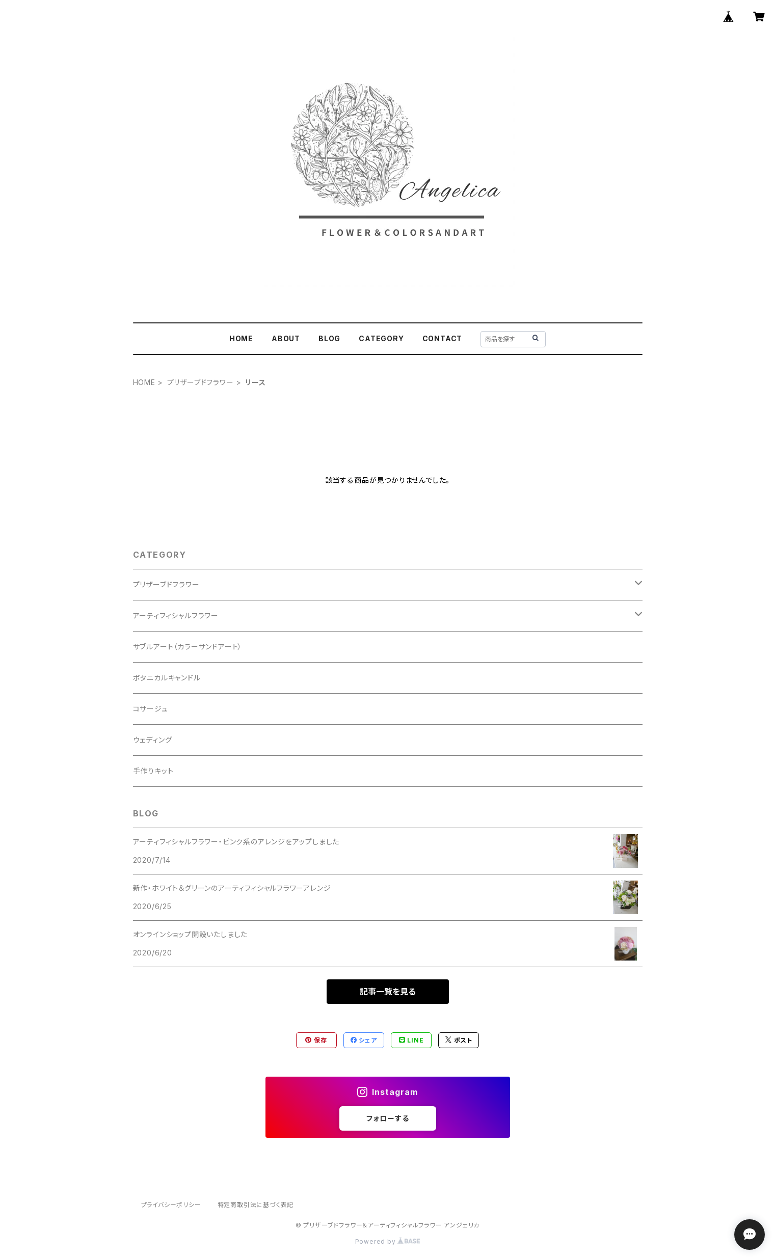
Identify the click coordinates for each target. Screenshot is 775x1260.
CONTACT (442, 338)
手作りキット (153, 770)
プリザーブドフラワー (200, 382)
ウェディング (152, 739)
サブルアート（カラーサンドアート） (188, 646)
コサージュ (150, 708)
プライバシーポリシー (171, 1205)
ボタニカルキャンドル (167, 677)
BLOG (329, 338)
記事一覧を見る (388, 992)
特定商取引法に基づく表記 (256, 1205)
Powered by (387, 1241)
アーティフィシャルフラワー (176, 615)
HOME (241, 338)
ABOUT (286, 338)
